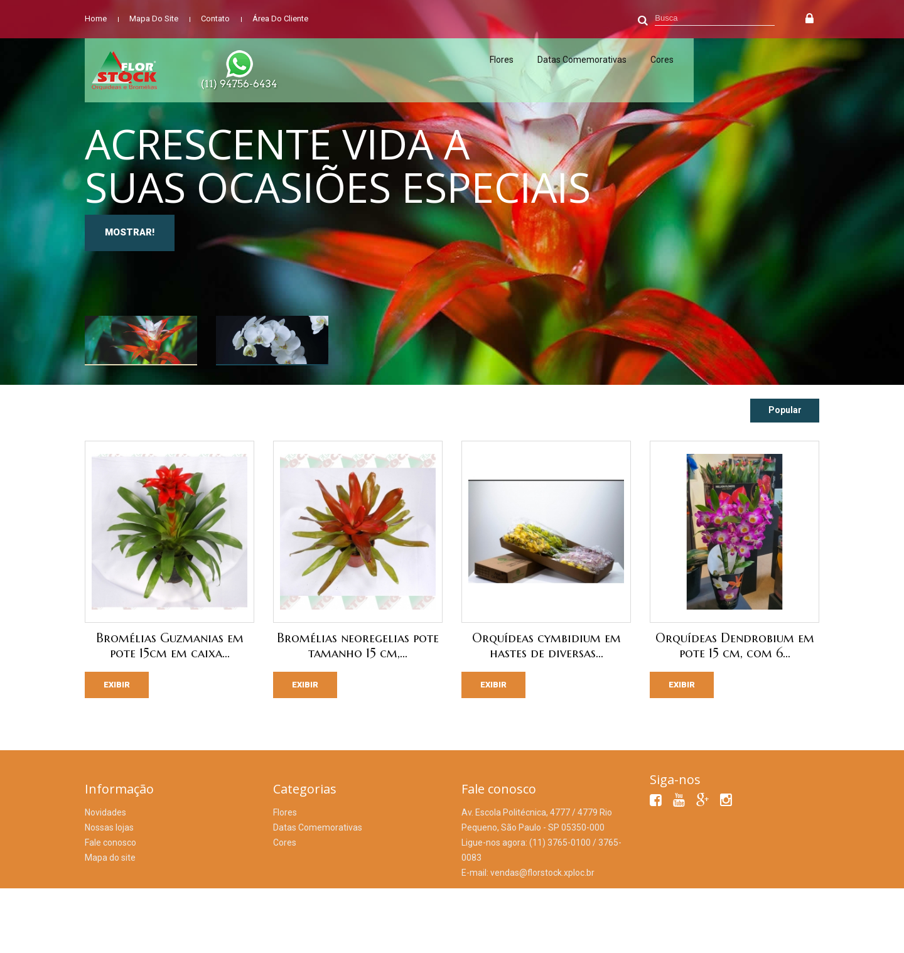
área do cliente (280, 18)
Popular (785, 410)
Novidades (105, 812)
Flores (502, 60)
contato (215, 18)
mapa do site (153, 18)
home (96, 18)
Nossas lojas (109, 827)
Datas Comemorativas (582, 60)
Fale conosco (110, 842)
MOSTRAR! (129, 232)
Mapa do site (110, 858)
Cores (662, 60)
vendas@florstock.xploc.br (542, 873)
